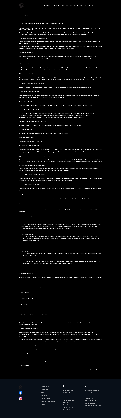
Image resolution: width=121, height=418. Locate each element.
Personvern (44, 395)
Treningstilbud (47, 5)
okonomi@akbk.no (91, 400)
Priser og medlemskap (58, 5)
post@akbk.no (64, 371)
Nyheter (86, 5)
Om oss (91, 5)
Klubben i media (78, 5)
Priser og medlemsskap (48, 401)
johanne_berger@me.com (93, 406)
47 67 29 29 (66, 410)
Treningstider (69, 5)
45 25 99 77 (66, 404)
